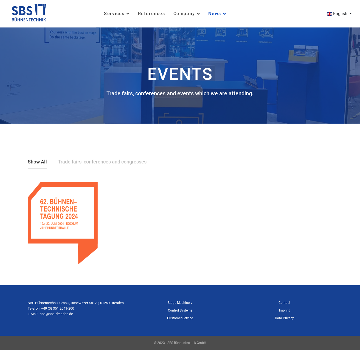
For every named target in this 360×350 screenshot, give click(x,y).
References (151, 13)
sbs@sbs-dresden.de (56, 314)
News (214, 13)
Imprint (284, 310)
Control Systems (180, 310)
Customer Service (180, 318)
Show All (37, 162)
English (337, 13)
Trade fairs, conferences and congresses (102, 162)
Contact (284, 303)
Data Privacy (284, 318)
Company (184, 13)
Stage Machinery (180, 303)
